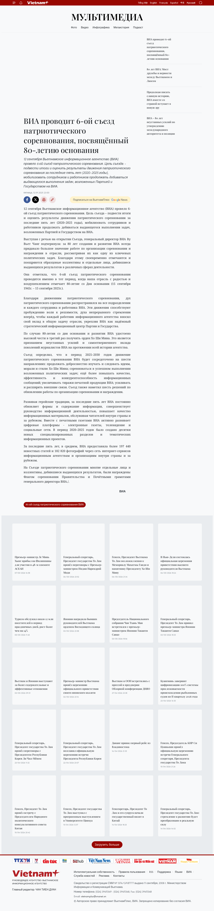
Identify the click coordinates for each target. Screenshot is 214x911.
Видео (85, 27)
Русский (191, 3)
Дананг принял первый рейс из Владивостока (131, 745)
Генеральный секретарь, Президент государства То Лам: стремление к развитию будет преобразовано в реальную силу (180, 816)
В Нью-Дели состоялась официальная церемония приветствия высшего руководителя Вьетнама (176, 562)
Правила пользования (132, 871)
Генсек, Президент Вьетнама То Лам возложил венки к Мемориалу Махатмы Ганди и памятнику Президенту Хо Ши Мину (131, 564)
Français (163, 2)
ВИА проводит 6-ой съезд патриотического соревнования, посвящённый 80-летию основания (159, 49)
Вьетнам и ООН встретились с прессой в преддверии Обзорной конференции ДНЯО (131, 684)
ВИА (189, 871)
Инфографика (101, 27)
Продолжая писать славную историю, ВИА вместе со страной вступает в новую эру (159, 99)
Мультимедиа (107, 17)
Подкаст (138, 27)
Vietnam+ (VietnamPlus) (38, 2)
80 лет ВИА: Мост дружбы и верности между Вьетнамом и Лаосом (159, 75)
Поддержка (164, 871)
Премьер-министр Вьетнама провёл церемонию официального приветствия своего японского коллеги (81, 686)
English (153, 2)
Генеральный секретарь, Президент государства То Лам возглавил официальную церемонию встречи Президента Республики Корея (82, 750)
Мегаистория (121, 27)
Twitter (35, 199)
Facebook (27, 199)
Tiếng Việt (143, 2)
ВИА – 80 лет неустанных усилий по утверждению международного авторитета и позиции (161, 125)
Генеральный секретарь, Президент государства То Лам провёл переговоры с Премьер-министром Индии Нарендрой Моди (82, 564)
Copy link (52, 199)
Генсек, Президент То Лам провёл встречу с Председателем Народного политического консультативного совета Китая (31, 818)
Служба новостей (84, 875)
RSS (151, 871)
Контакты (118, 875)
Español (174, 2)
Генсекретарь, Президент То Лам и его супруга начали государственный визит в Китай (129, 814)
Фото (74, 27)
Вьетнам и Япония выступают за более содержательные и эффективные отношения (34, 684)
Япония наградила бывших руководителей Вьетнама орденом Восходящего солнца (81, 622)
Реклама (104, 875)
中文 (182, 3)
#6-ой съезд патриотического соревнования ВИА (55, 504)
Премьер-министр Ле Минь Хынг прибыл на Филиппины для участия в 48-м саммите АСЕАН (33, 562)
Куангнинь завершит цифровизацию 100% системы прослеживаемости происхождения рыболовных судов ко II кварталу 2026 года (179, 688)
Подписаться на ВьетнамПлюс (91, 199)
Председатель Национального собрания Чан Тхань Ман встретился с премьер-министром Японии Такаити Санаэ (130, 626)
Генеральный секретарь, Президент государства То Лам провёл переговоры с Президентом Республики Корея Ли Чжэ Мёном (34, 750)
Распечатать (43, 199)
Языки (178, 871)
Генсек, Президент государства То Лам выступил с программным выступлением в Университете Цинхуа (82, 814)
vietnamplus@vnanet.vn (93, 896)
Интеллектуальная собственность (94, 871)
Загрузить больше (107, 844)
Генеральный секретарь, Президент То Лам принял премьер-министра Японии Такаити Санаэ (178, 624)
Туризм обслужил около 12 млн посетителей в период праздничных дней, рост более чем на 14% (34, 624)
